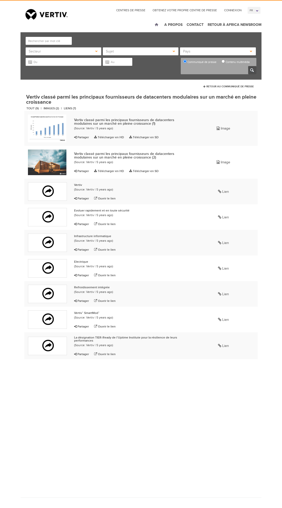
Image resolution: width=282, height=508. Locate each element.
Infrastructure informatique (92, 236)
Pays (217, 51)
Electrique (81, 261)
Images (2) (51, 108)
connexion (232, 10)
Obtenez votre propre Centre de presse (185, 10)
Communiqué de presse (199, 62)
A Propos (173, 25)
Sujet (140, 51)
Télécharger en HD (109, 137)
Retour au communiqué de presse (228, 86)
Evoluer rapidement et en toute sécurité (101, 210)
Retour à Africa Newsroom (234, 25)
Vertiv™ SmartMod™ (86, 312)
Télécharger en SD (144, 137)
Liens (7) (70, 108)
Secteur (63, 51)
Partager (81, 137)
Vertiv (78, 184)
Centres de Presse (130, 10)
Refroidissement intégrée (92, 287)
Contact (195, 25)
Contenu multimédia (235, 62)
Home (156, 25)
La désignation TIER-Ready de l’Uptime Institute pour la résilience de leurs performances (125, 339)
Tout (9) (32, 108)
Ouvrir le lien (105, 198)
